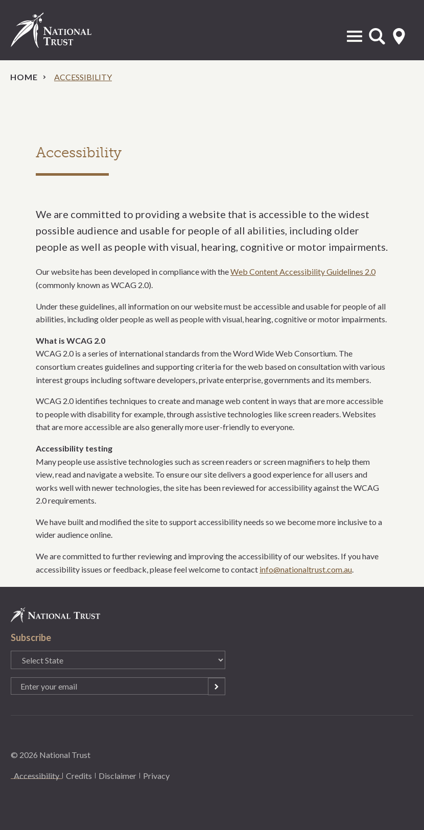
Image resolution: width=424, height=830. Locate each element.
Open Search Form (377, 36)
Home (24, 77)
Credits (79, 775)
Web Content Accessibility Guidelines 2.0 (302, 271)
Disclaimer (117, 775)
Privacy (156, 775)
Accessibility (36, 776)
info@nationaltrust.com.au (306, 569)
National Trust (62, 30)
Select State (399, 36)
